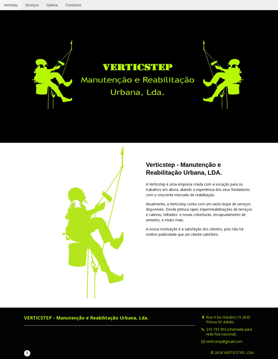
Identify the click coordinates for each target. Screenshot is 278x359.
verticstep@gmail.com (224, 341)
